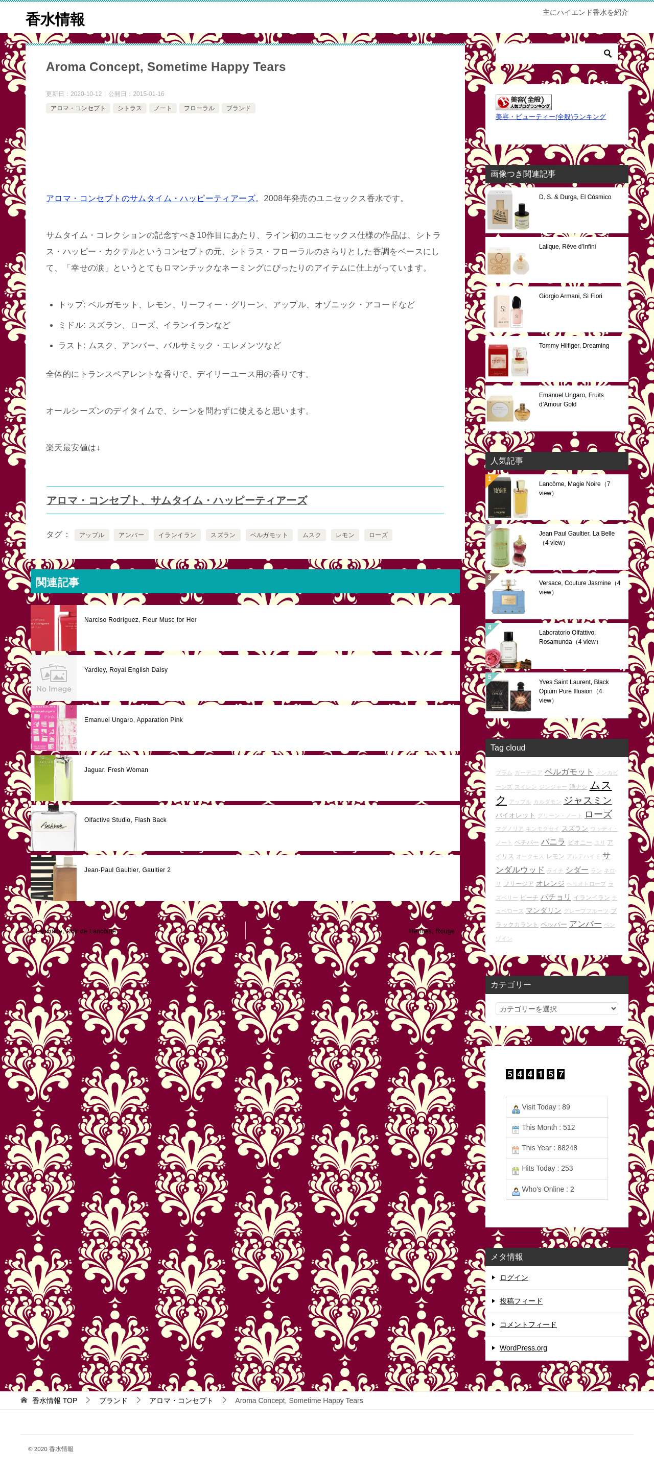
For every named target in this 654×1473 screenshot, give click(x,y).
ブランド (238, 107)
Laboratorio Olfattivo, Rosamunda (570, 637)
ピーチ (529, 897)
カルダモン (547, 802)
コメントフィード (528, 1324)
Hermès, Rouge (432, 931)
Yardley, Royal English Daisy (126, 669)
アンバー (131, 535)
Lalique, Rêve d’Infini (567, 246)
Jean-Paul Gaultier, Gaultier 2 (127, 870)
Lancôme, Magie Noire (574, 488)
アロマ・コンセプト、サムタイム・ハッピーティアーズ (176, 500)
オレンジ (550, 883)
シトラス (130, 107)
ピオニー (580, 842)
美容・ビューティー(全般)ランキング (551, 116)
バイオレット (515, 815)
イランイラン (177, 535)
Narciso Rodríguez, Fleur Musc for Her (140, 619)
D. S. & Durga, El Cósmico (575, 197)
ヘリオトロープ (586, 884)
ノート (163, 107)
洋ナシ (578, 786)
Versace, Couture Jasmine (579, 587)
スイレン (526, 787)
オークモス (530, 856)
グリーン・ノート (560, 815)
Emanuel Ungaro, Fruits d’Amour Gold (571, 400)
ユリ (599, 842)
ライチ (555, 870)
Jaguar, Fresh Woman (116, 770)
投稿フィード (521, 1301)
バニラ (553, 841)
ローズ (378, 535)
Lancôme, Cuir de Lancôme (76, 931)
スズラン (223, 535)
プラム (504, 772)
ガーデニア (529, 772)
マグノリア (510, 829)
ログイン (514, 1277)
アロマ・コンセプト (78, 107)
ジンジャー (553, 787)
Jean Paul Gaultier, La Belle (577, 538)
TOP (54, 1400)
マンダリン (544, 910)
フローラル (199, 107)
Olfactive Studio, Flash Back (125, 820)
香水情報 (56, 17)
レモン (345, 535)
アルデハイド (583, 856)
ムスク (311, 535)
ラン (596, 870)
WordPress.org (523, 1348)
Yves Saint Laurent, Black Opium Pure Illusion (574, 691)
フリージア (518, 883)
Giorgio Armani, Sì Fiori (570, 296)
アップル (92, 535)
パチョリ (556, 896)
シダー (577, 869)
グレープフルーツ (586, 911)
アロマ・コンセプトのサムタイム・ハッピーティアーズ (150, 198)
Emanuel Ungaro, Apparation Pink (133, 719)
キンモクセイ (542, 829)
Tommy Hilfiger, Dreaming (574, 345)
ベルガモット (269, 535)
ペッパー (554, 924)
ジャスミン (588, 800)
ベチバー (527, 842)
